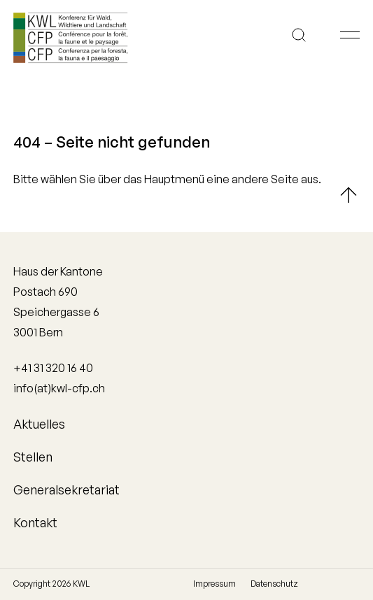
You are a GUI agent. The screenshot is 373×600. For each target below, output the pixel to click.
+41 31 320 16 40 (53, 368)
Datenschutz (274, 583)
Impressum (214, 583)
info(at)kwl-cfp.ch (59, 388)
